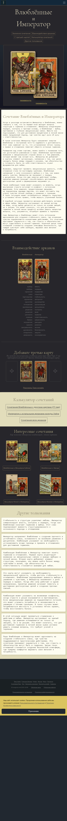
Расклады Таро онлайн (33, 388)
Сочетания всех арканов (33, 420)
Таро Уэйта (17, 682)
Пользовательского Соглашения (32, 703)
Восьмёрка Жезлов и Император (50, 502)
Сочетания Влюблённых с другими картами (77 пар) (33, 407)
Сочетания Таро (16, 684)
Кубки (35, 682)
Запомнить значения (31, 684)
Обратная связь (36, 687)
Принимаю (33, 711)
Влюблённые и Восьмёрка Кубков (16, 468)
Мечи (44, 682)
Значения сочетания (21, 33)
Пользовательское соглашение (22, 692)
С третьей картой (22, 37)
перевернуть (25, 100)
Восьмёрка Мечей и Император (17, 502)
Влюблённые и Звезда (50, 468)
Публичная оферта (50, 687)
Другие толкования (33, 41)
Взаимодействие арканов (43, 33)
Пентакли (50, 682)
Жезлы (40, 682)
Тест (23, 684)
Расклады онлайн (44, 684)
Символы (53, 684)
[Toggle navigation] (64, 2)
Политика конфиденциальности (44, 692)
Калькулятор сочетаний (42, 37)
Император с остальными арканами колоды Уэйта (33, 413)
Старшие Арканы (26, 682)
